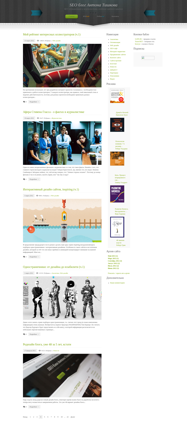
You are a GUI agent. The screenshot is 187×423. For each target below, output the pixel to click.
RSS (86, 16)
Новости (56, 350)
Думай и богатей (122, 112)
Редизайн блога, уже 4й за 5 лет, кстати (47, 344)
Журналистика (57, 118)
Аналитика (55, 273)
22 (67, 417)
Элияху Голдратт (121, 183)
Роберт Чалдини (121, 149)
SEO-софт (113, 48)
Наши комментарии (117, 283)
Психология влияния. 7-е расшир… (120, 143)
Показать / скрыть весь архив (119, 273)
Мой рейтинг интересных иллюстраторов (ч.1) (51, 34)
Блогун (137, 44)
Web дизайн (56, 41)
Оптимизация (115, 42)
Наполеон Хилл (122, 115)
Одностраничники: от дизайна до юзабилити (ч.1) (54, 266)
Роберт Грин (120, 245)
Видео (112, 79)
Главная (72, 16)
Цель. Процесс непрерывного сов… (120, 177)
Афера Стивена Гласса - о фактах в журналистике (53, 111)
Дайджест (113, 70)
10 (62, 417)
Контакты (115, 16)
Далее (73, 417)
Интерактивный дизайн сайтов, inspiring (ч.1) (51, 189)
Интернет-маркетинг (117, 51)
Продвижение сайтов (118, 55)
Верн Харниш (120, 214)
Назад (25, 417)
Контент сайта (115, 58)
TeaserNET (139, 41)
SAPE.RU (138, 39)
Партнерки (114, 73)
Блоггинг (113, 64)
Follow (101, 16)
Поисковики (114, 76)
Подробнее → (34, 102)
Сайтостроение (115, 61)
